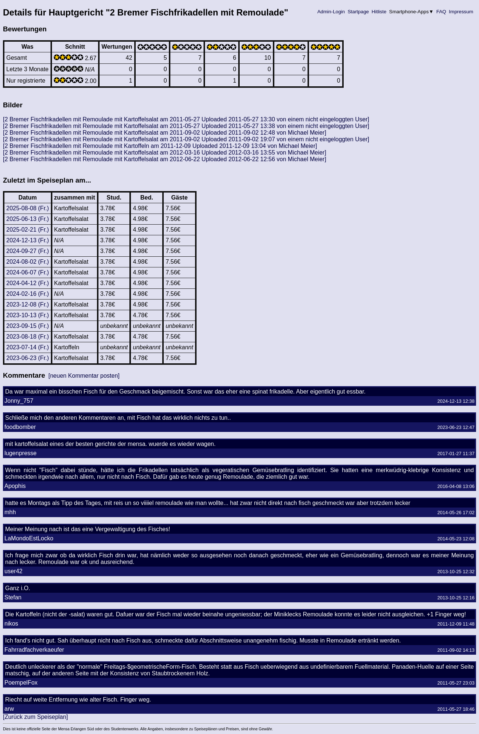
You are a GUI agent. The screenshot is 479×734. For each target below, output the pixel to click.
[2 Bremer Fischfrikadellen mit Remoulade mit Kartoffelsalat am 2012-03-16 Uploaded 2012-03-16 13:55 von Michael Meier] (164, 152)
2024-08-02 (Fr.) (27, 262)
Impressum (461, 11)
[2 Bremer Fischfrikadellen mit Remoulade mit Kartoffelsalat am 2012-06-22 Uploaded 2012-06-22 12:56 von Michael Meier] (164, 159)
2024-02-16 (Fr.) (27, 294)
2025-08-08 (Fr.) (27, 208)
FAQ (441, 11)
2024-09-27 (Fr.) (27, 251)
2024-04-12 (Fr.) (27, 283)
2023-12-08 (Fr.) (27, 304)
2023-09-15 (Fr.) (27, 326)
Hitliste (379, 11)
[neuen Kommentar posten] (83, 376)
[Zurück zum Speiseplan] (35, 717)
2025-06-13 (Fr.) (27, 219)
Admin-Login (331, 11)
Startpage (358, 11)
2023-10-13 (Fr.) (27, 315)
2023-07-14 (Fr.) (27, 347)
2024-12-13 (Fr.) (27, 240)
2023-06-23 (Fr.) (27, 358)
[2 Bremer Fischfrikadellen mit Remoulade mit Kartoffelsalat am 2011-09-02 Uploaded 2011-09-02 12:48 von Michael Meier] (164, 132)
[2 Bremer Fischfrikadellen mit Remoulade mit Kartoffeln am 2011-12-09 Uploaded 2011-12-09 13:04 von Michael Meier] (160, 146)
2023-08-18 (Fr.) (27, 336)
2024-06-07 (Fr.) (27, 272)
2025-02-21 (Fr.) (27, 229)
